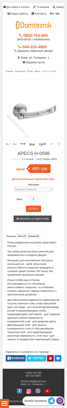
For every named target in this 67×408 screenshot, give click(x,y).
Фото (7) (22, 236)
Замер (58, 6)
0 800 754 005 (34, 372)
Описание (11, 236)
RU (52, 13)
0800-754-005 (33, 35)
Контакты (39, 13)
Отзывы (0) (33, 236)
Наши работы (18, 13)
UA (57, 13)
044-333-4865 (32, 47)
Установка (41, 6)
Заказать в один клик (32, 218)
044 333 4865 (33, 375)
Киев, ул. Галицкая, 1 (33, 57)
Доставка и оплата (16, 6)
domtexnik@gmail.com (33, 381)
